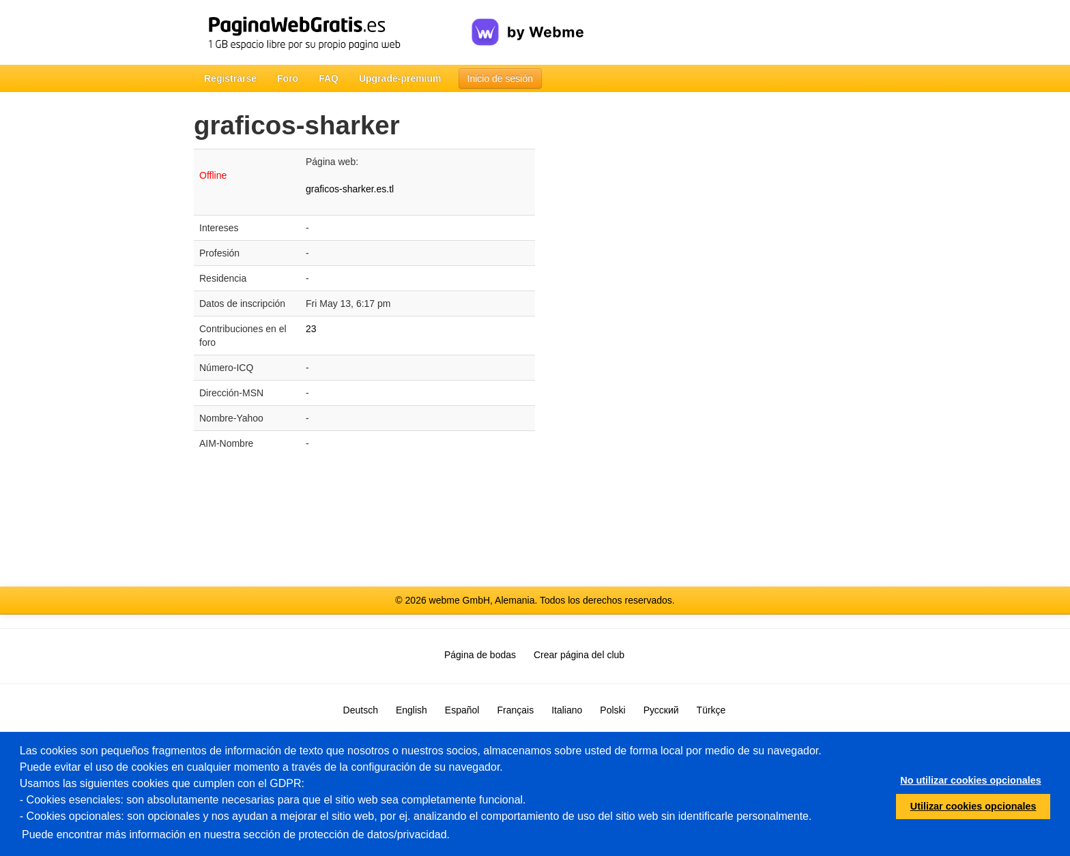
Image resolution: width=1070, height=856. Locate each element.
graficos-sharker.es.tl (350, 188)
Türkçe (711, 710)
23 (311, 328)
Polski (612, 710)
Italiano (566, 710)
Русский (661, 710)
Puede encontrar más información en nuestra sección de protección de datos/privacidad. (236, 834)
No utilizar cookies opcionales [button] (970, 780)
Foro (287, 78)
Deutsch (360, 710)
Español (462, 710)
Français (515, 710)
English (411, 710)
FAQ (328, 78)
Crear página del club (579, 654)
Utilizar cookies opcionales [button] (973, 806)
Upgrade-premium (400, 78)
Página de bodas (480, 654)
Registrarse (230, 78)
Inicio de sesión (500, 78)
